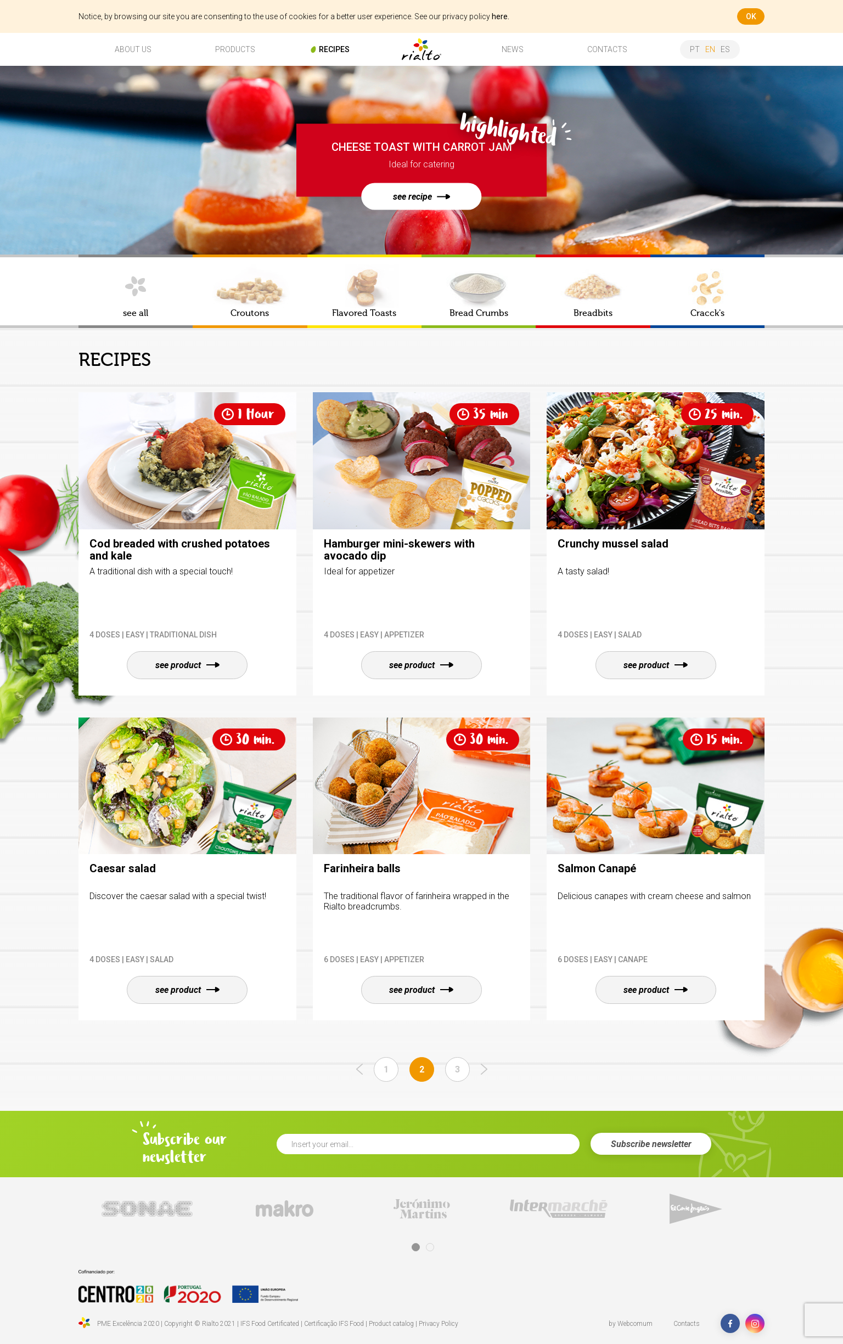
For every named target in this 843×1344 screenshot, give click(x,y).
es (725, 49)
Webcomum (635, 1324)
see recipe (422, 196)
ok (751, 16)
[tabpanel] (147, 1209)
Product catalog (391, 1324)
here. (500, 16)
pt (695, 49)
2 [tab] (430, 1247)
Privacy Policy (438, 1324)
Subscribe (651, 1144)
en (710, 49)
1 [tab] (416, 1247)
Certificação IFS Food (334, 1324)
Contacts (686, 1324)
